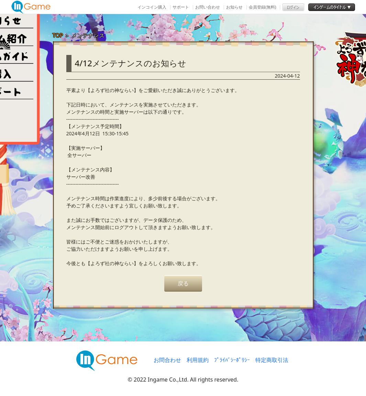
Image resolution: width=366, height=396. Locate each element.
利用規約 (198, 360)
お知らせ (234, 7)
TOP (58, 35)
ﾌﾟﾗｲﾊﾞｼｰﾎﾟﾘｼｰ (232, 360)
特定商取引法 (271, 360)
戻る (183, 283)
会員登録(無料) (262, 7)
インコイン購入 (151, 7)
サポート (181, 7)
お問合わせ (167, 360)
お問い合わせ (207, 7)
